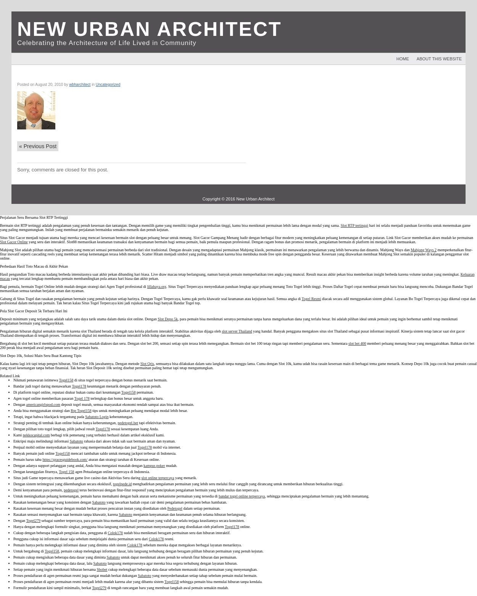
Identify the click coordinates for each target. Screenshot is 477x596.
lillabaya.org (156, 286)
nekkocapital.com (36, 435)
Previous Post (37, 146)
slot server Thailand (237, 331)
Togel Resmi (311, 299)
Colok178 (115, 533)
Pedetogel (174, 508)
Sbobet (102, 569)
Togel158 (66, 380)
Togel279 (33, 520)
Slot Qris (147, 364)
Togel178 (79, 386)
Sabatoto (76, 441)
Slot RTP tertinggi (354, 225)
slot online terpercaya (157, 478)
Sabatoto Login (96, 417)
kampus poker (154, 466)
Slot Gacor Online (14, 242)
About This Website (439, 59)
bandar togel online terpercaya (242, 496)
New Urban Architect (149, 29)
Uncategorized (108, 84)
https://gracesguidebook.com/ (64, 459)
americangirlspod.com (43, 404)
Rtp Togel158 (81, 411)
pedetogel (71, 490)
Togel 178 (82, 398)
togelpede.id (122, 484)
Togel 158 (66, 472)
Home (402, 59)
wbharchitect (79, 84)
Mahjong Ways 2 (424, 250)
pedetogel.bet (128, 423)
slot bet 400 (357, 343)
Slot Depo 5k (168, 319)
